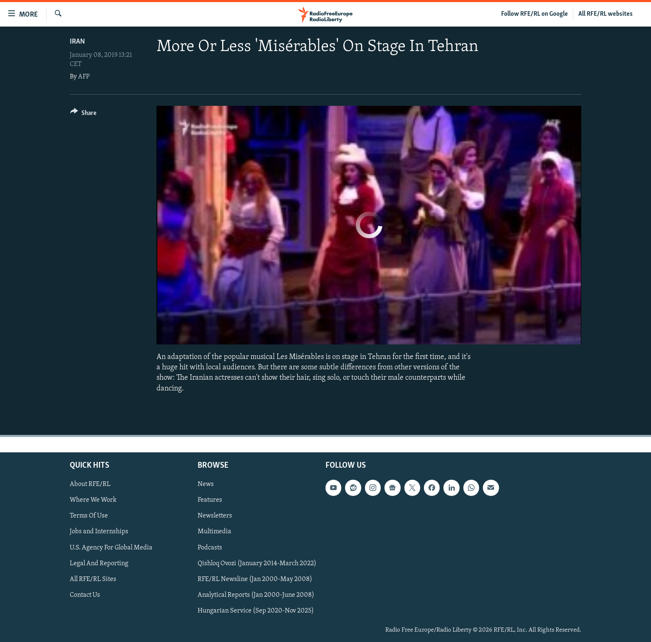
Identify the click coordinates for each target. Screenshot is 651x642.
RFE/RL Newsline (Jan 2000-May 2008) (255, 579)
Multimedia (214, 531)
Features (210, 500)
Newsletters (215, 516)
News (206, 484)
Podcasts (210, 547)
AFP (84, 76)
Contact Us (85, 594)
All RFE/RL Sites (93, 579)
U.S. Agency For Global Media (111, 547)
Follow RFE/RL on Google (534, 14)
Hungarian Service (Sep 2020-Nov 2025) (256, 611)
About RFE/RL (90, 484)
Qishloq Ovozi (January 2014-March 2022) (257, 563)
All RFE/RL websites (605, 14)
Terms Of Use (89, 516)
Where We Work (93, 500)
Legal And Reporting (99, 563)
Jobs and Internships (99, 531)
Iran (77, 42)
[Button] (83, 114)
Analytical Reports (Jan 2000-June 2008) (256, 594)
